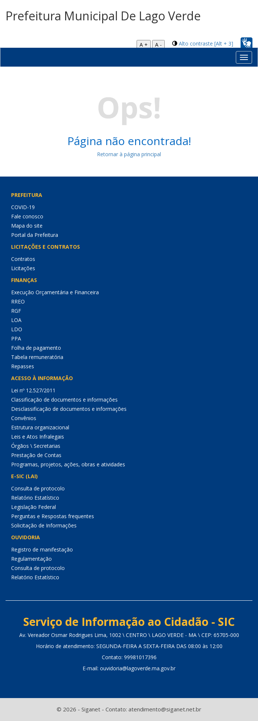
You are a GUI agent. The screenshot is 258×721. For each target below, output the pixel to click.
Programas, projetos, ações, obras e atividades (68, 464)
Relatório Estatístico (35, 497)
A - (158, 44)
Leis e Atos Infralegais (37, 436)
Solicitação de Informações (44, 525)
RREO (18, 301)
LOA (16, 319)
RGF (16, 310)
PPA (16, 338)
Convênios (23, 418)
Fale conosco (27, 216)
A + (144, 44)
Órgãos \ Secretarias (35, 445)
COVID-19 (23, 207)
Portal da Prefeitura (34, 234)
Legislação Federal (33, 506)
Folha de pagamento (36, 347)
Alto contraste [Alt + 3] (206, 43)
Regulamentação (31, 558)
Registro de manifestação (42, 549)
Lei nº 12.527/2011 (33, 390)
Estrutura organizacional (40, 427)
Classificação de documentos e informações (64, 399)
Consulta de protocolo (38, 488)
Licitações (23, 268)
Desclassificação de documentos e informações (69, 408)
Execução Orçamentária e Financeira (55, 292)
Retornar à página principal (129, 154)
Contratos (23, 258)
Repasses (22, 366)
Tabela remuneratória (37, 356)
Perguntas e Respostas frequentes (52, 516)
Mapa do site (27, 225)
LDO (16, 329)
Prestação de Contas (36, 455)
